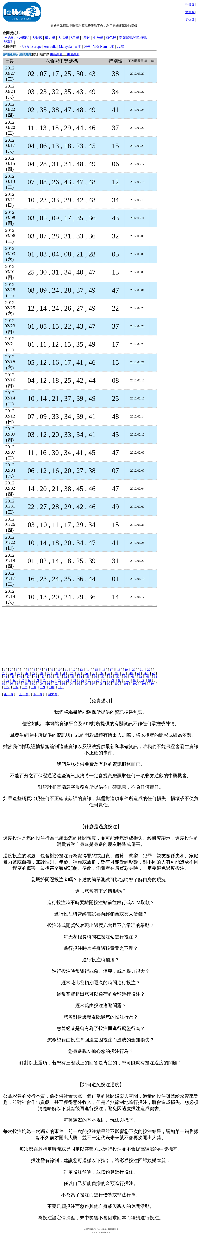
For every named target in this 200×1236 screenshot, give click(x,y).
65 (7, 680)
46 (20, 676)
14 (88, 669)
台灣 (120, 47)
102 (135, 683)
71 (52, 680)
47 (27, 676)
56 (95, 676)
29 (48, 673)
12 (73, 669)
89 (33, 683)
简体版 (190, 19)
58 (110, 676)
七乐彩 (98, 38)
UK (111, 47)
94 (71, 683)
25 (18, 673)
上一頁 (23, 694)
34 (86, 673)
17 (111, 669)
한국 (87, 47)
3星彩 (75, 38)
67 (22, 680)
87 (18, 683)
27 (33, 673)
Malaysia (65, 47)
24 (11, 673)
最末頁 (52, 694)
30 (56, 673)
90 (41, 683)
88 (26, 683)
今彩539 (23, 38)
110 (51, 687)
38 (116, 673)
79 (112, 680)
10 (58, 669)
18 (118, 669)
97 (93, 683)
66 (14, 680)
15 (96, 669)
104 (153, 683)
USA (25, 47)
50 (50, 676)
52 (65, 676)
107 (24, 687)
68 (29, 680)
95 (78, 683)
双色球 (111, 38)
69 (37, 680)
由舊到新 (73, 54)
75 (82, 680)
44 (5, 676)
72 (59, 680)
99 (108, 683)
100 (117, 683)
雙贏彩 (8, 41)
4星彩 (86, 38)
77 (97, 680)
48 (35, 676)
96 (86, 683)
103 (144, 683)
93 (63, 683)
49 (43, 676)
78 (104, 680)
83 (142, 680)
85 (3, 683)
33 (78, 673)
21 (141, 669)
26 (26, 673)
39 (123, 673)
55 (88, 676)
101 (126, 683)
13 (81, 669)
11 (66, 669)
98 (101, 683)
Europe (36, 47)
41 (138, 673)
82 (134, 680)
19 (126, 669)
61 (132, 676)
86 (11, 683)
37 (108, 673)
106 (15, 687)
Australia (50, 47)
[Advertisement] (79, 634)
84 (149, 680)
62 (140, 676)
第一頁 (8, 694)
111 (60, 687)
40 (131, 673)
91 (48, 683)
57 (102, 676)
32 (71, 673)
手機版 (190, 4)
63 (147, 676)
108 (33, 687)
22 (148, 669)
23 (3, 673)
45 (13, 676)
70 (44, 680)
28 (41, 673)
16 (103, 669)
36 (101, 673)
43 (153, 673)
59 (117, 676)
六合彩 (9, 38)
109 (42, 687)
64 (155, 676)
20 (133, 669)
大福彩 (63, 38)
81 (127, 680)
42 (145, 673)
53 (72, 676)
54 (80, 676)
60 (125, 676)
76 (89, 680)
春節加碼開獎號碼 (133, 38)
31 (63, 673)
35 (93, 673)
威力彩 (50, 38)
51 (57, 676)
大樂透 (37, 38)
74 (74, 680)
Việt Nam (100, 47)
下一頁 (37, 694)
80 (119, 680)
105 (6, 687)
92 (56, 683)
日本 (77, 47)
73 (67, 680)
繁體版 (190, 12)
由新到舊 (56, 54)
